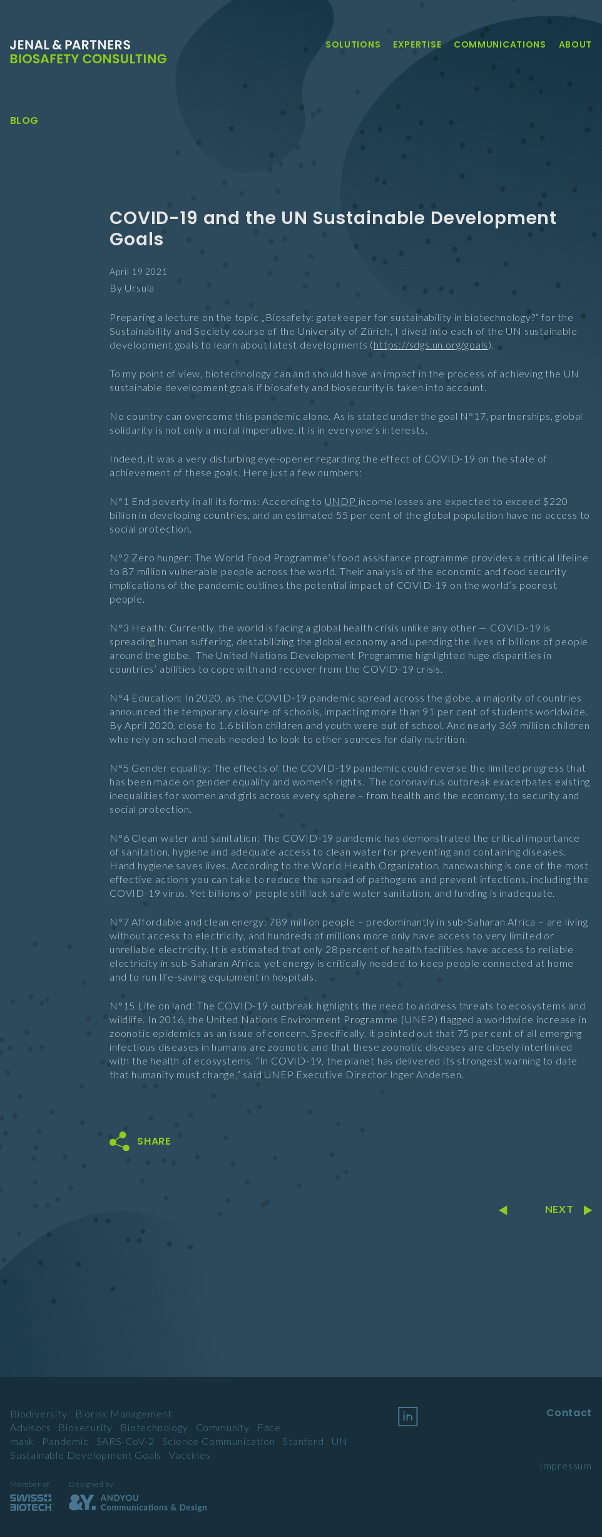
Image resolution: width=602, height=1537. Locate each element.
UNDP (342, 501)
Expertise (417, 44)
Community (223, 1427)
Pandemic (65, 1441)
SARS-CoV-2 (125, 1441)
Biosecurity (85, 1427)
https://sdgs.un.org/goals (431, 344)
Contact (569, 1413)
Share (154, 1141)
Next (568, 1209)
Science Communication (218, 1441)
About (576, 44)
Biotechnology (154, 1427)
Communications (500, 44)
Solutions (352, 44)
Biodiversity (39, 1413)
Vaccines (189, 1455)
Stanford (303, 1441)
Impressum (565, 1465)
